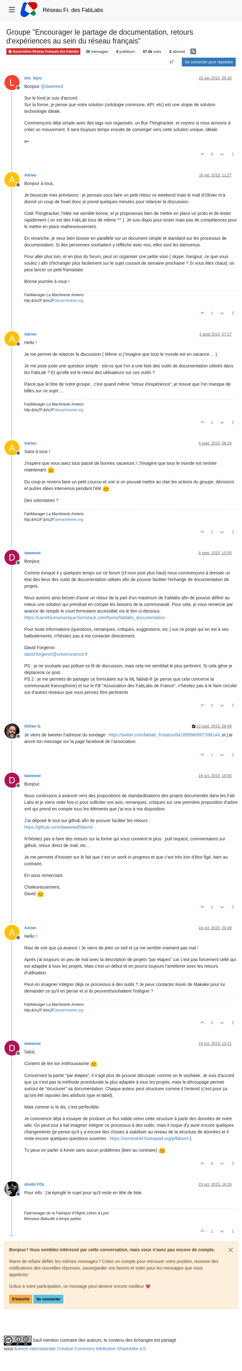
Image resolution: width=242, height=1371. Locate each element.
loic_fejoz (33, 78)
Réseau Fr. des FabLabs (73, 10)
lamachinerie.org (69, 300)
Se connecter (48, 1299)
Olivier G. (32, 726)
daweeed (32, 553)
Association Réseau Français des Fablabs (43, 51)
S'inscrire (20, 1299)
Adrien (30, 175)
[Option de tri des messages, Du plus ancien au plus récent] (171, 62)
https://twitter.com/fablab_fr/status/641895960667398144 (164, 734)
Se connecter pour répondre (209, 62)
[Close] (230, 1250)
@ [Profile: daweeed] (52, 86)
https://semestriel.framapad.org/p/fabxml (149, 1138)
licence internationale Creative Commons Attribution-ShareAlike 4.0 (80, 1348)
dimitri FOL (34, 1184)
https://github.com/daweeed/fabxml (58, 827)
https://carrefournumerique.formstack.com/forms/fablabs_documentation (94, 617)
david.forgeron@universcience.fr (56, 654)
